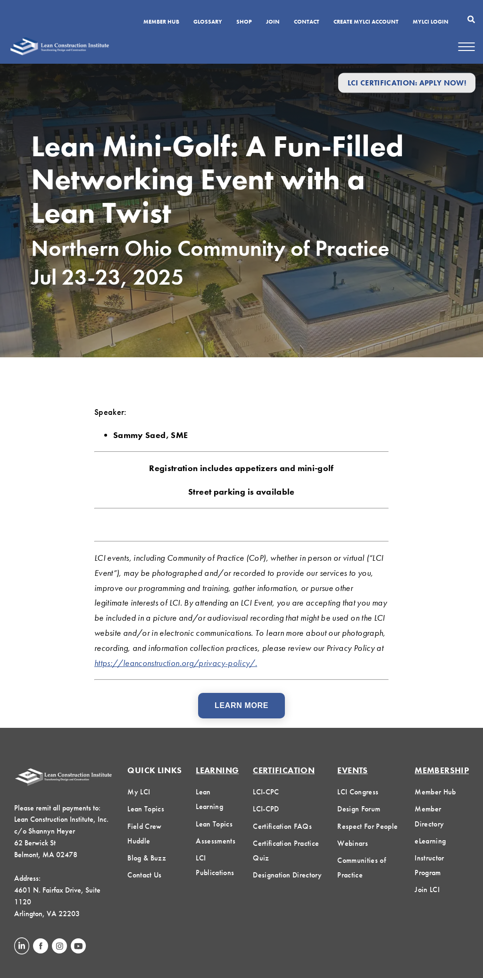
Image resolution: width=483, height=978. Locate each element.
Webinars (352, 843)
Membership (442, 770)
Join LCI (427, 889)
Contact (306, 22)
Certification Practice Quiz (286, 850)
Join (273, 22)
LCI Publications (215, 865)
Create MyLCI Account (366, 22)
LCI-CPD (266, 809)
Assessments (215, 841)
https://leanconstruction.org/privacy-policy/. (175, 663)
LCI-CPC (266, 792)
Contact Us (144, 875)
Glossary (207, 22)
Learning (217, 770)
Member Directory (429, 816)
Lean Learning (209, 799)
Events (352, 770)
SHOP (244, 22)
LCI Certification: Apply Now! (407, 83)
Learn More (241, 705)
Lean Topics (145, 809)
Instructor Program (429, 865)
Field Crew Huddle (144, 833)
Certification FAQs (282, 826)
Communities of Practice (361, 867)
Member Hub (161, 22)
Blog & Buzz (146, 858)
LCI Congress (357, 792)
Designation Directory (287, 875)
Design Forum (358, 809)
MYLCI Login (431, 22)
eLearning (430, 841)
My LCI (138, 792)
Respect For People (367, 826)
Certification (284, 770)
